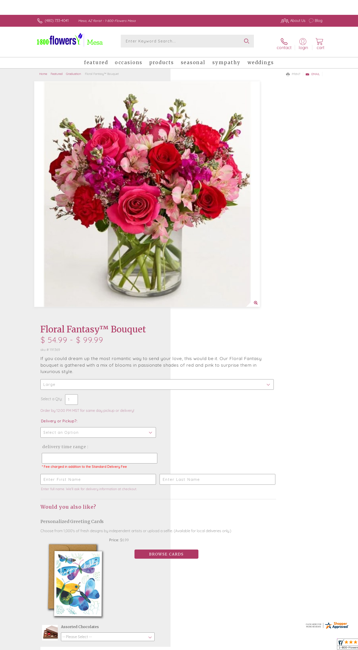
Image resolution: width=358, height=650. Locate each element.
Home (43, 69)
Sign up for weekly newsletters (236, 480)
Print (293, 70)
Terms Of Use (222, 645)
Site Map (310, 645)
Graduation (73, 69)
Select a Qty (189, 157)
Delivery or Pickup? (197, 179)
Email (312, 70)
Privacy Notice (249, 645)
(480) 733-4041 (57, 20)
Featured (57, 69)
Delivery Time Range (201, 205)
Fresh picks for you (139, 483)
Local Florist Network (282, 645)
